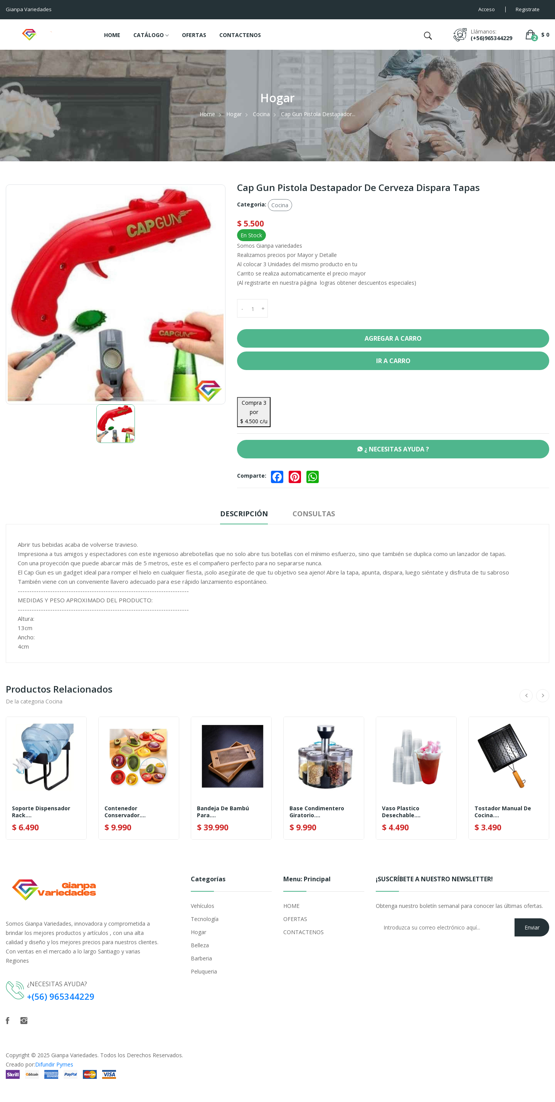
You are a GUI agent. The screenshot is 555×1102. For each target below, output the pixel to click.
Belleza (200, 945)
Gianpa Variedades (74, 1055)
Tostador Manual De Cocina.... (502, 812)
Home (207, 114)
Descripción (244, 513)
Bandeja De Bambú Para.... (223, 812)
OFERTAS (194, 35)
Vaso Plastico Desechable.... (401, 812)
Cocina (261, 114)
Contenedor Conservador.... (125, 812)
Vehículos (202, 905)
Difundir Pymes (54, 1064)
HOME (112, 35)
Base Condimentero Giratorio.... (316, 812)
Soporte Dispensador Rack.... (41, 812)
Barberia (201, 958)
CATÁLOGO (151, 35)
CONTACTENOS (240, 35)
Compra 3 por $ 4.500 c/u (253, 412)
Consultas (314, 513)
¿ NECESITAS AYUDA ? (393, 449)
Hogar (234, 114)
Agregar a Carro (393, 338)
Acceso (486, 9)
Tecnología (205, 919)
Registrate (528, 9)
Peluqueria (204, 971)
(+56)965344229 (491, 38)
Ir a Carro (393, 361)
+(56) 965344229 (61, 996)
